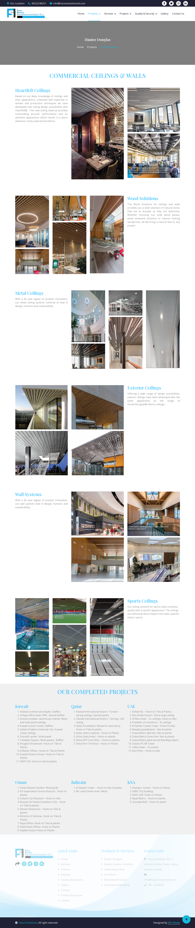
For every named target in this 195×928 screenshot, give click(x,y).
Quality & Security (144, 13)
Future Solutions (26, 922)
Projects (124, 13)
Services (108, 13)
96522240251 (37, 3)
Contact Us (178, 13)
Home (81, 13)
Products (93, 13)
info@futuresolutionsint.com (67, 3)
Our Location (16, 3)
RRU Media (174, 922)
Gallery (164, 13)
